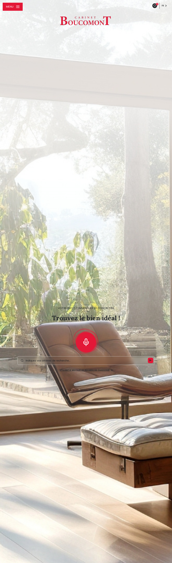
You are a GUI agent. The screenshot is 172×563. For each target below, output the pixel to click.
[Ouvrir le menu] (13, 7)
